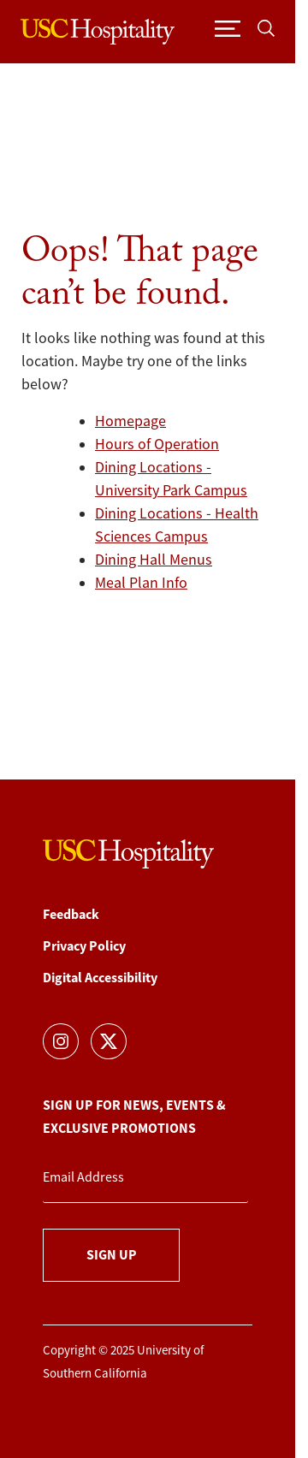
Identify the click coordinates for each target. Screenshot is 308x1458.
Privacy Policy (84, 946)
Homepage (130, 421)
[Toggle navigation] (227, 28)
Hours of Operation (157, 444)
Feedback (71, 914)
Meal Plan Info (141, 582)
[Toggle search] (266, 28)
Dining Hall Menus (153, 559)
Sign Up (111, 1255)
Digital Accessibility (100, 978)
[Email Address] (145, 1178)
